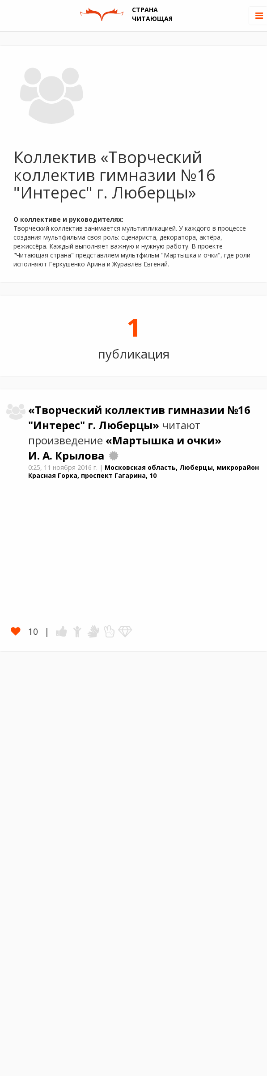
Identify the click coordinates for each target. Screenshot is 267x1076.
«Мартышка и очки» (163, 440)
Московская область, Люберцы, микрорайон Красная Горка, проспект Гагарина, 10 (143, 471)
